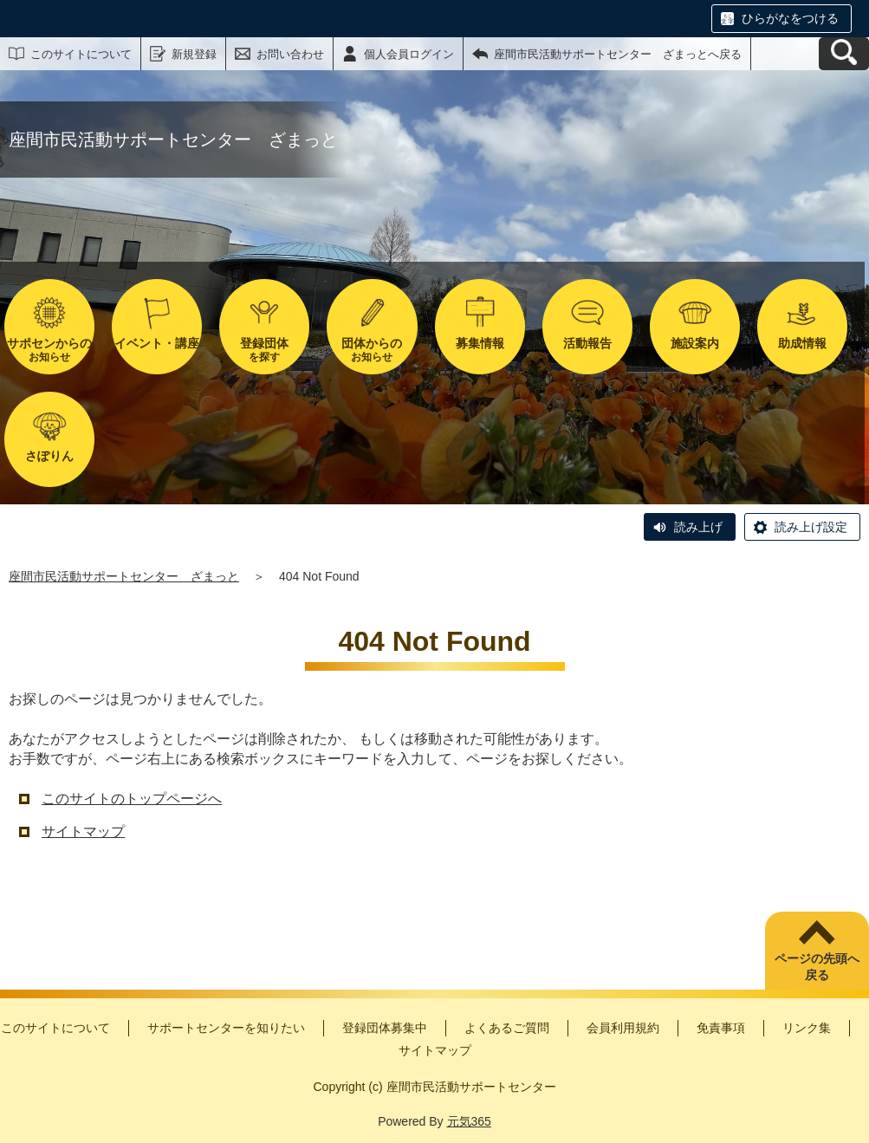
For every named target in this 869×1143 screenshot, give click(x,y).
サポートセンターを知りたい (226, 1028)
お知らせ (49, 349)
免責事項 (721, 1028)
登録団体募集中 (384, 1028)
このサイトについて (81, 54)
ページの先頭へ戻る (817, 967)
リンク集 (806, 1028)
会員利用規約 (623, 1028)
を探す (264, 349)
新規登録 (194, 54)
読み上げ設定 (811, 527)
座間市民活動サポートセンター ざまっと (124, 576)
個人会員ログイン (409, 54)
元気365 (469, 1121)
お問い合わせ (290, 54)
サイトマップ (83, 831)
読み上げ (698, 527)
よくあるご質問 (506, 1028)
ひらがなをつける (790, 18)
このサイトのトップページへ (132, 798)
